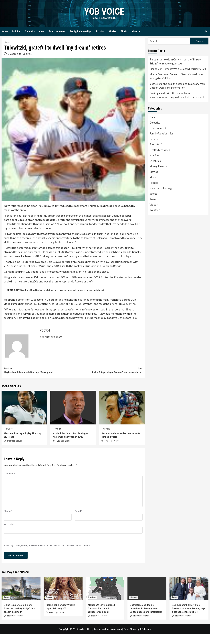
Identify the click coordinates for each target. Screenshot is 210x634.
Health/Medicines (159, 150)
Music (124, 31)
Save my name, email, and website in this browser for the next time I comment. (48, 545)
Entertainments (57, 31)
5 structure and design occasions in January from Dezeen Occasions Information (177, 85)
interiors (154, 155)
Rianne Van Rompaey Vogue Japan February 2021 (177, 68)
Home (5, 31)
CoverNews (129, 629)
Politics (16, 31)
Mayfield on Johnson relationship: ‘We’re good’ (38, 370)
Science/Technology (161, 188)
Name (8, 511)
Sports (7, 42)
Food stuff (155, 144)
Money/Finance (158, 166)
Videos (153, 204)
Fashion (100, 31)
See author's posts (51, 336)
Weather (154, 210)
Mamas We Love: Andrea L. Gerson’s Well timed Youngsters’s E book (176, 76)
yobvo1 (27, 53)
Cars (41, 31)
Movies (112, 31)
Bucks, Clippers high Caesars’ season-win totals (107, 370)
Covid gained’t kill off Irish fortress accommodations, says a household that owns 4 (176, 95)
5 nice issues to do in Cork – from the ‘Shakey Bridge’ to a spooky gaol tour (175, 61)
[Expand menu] (139, 31)
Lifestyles (155, 160)
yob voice (104, 11)
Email (78, 511)
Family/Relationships (80, 31)
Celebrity (30, 31)
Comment (9, 473)
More (137, 31)
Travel (153, 199)
